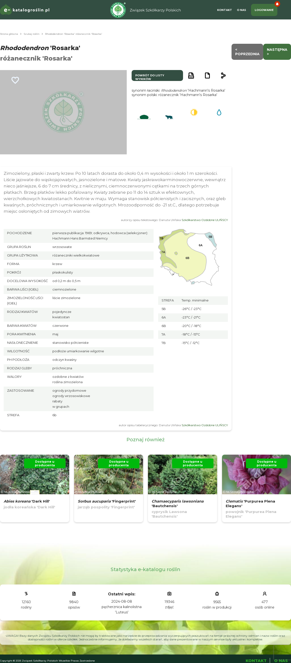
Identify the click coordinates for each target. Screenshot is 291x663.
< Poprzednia (247, 51)
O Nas (241, 10)
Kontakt (224, 10)
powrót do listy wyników (149, 77)
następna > (277, 51)
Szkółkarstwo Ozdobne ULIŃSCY (205, 220)
